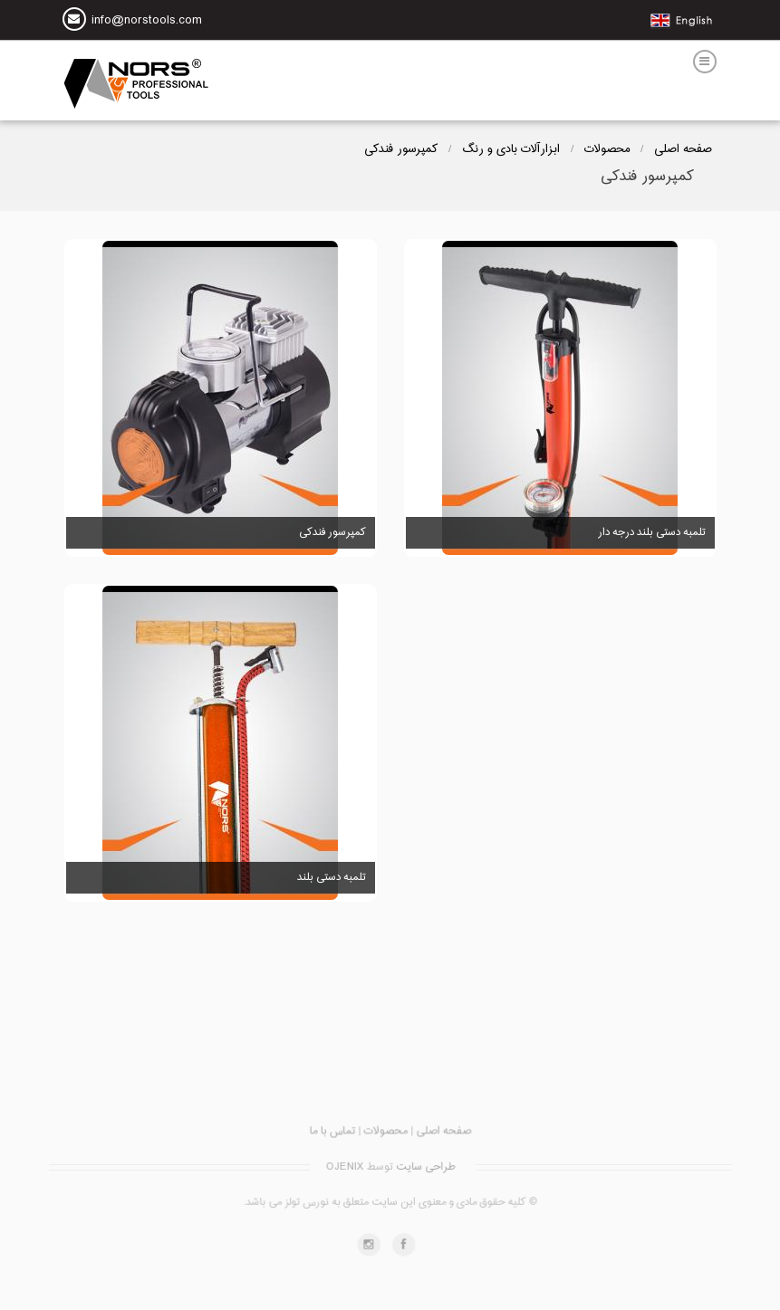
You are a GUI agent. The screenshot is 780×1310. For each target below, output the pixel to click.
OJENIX (345, 1170)
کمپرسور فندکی (401, 149)
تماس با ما (336, 1139)
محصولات (607, 149)
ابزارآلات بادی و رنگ (511, 149)
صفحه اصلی (683, 149)
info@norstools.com (146, 21)
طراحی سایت (424, 1170)
